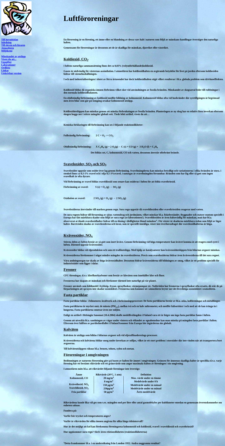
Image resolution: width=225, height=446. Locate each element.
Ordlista (5, 67)
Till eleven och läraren (13, 45)
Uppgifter (6, 62)
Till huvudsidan (9, 39)
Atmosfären (7, 48)
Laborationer (8, 65)
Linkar (5, 70)
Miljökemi (6, 50)
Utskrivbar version (11, 73)
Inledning (6, 42)
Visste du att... (8, 59)
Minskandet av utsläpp (13, 56)
